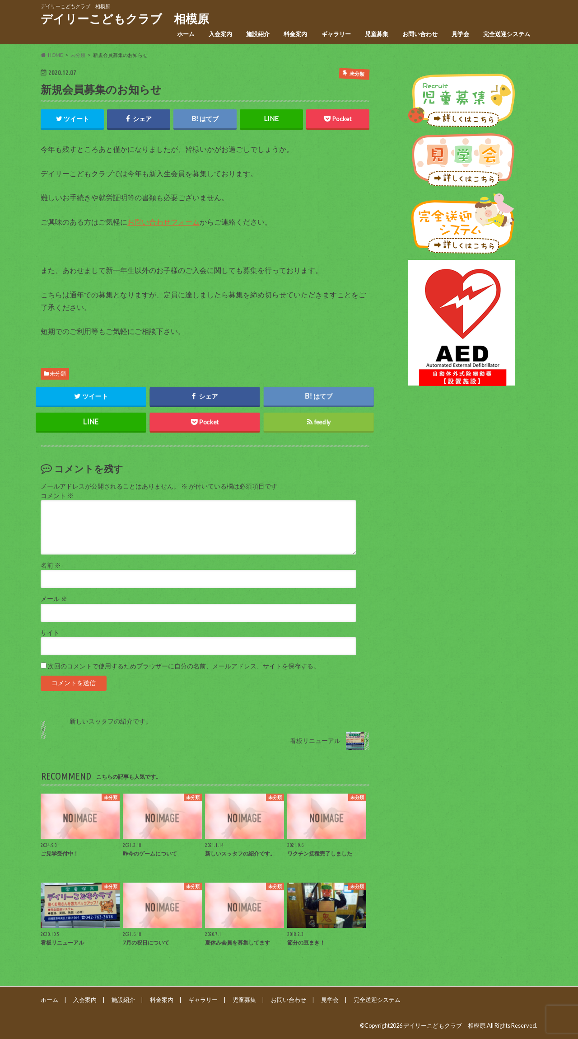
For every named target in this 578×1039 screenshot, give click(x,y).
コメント (57, 495)
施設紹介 (258, 34)
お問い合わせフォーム (163, 221)
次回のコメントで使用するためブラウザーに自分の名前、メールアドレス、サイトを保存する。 (184, 666)
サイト (50, 632)
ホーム (186, 34)
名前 (51, 565)
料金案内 (295, 34)
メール (54, 598)
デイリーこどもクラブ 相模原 (125, 18)
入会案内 (220, 34)
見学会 (460, 34)
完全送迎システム (506, 34)
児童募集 (376, 34)
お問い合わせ (420, 34)
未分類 (58, 373)
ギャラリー (336, 34)
